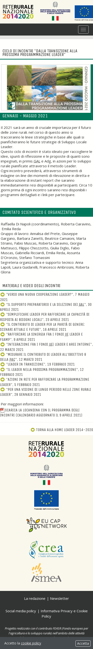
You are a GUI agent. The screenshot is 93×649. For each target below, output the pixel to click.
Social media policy (21, 610)
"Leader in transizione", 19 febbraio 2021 (37, 364)
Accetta (83, 643)
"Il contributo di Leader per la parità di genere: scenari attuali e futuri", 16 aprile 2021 (42, 327)
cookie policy (31, 643)
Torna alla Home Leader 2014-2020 (61, 429)
